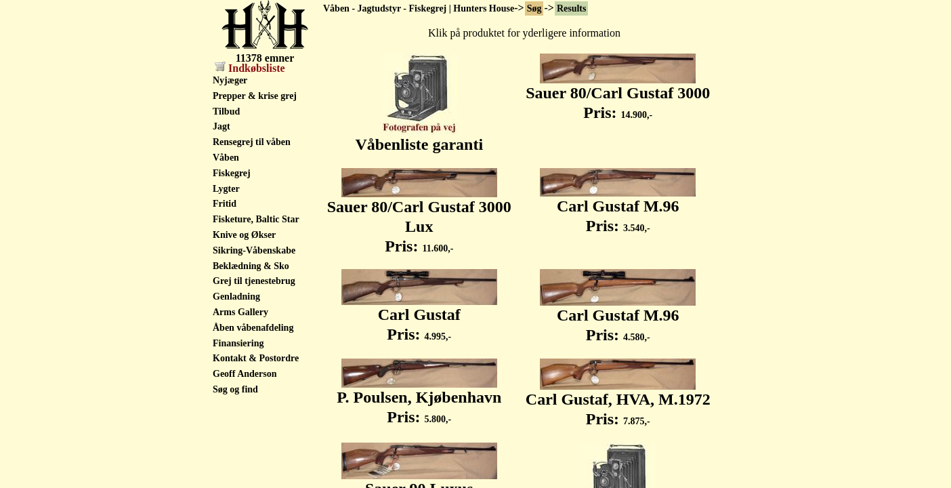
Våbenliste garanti (419, 137)
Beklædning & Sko (251, 266)
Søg (534, 8)
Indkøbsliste (250, 68)
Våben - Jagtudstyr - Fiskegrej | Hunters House (418, 8)
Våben (226, 157)
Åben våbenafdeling (253, 328)
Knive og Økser (244, 235)
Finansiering (238, 343)
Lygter (226, 189)
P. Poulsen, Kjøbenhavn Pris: (419, 399)
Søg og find (235, 389)
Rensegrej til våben (252, 142)
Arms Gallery (240, 312)
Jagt (221, 126)
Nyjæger (230, 80)
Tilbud (226, 111)
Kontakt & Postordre (256, 358)
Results (572, 8)
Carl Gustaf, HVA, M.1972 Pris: (618, 401)
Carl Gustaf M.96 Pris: (618, 208)
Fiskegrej (232, 173)
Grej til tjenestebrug (254, 281)
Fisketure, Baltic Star (256, 219)
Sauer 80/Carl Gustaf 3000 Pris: (618, 95)
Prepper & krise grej (255, 96)
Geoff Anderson (245, 374)
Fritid (224, 204)
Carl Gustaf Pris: (419, 317)
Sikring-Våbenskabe (254, 250)
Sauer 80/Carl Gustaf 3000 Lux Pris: (419, 219)
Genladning (236, 296)
